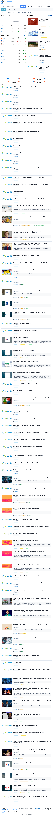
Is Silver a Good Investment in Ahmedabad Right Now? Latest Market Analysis (30, 177)
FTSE (4, 38)
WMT (42, 225)
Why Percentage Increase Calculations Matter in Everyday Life (26, 575)
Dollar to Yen (13, 81)
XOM (24, 213)
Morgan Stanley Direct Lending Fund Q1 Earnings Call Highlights (27, 372)
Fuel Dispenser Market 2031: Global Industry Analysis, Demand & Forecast (29, 383)
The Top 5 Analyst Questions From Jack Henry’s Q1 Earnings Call (26, 540)
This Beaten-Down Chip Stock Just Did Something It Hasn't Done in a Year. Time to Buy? (32, 678)
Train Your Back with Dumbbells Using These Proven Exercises (26, 131)
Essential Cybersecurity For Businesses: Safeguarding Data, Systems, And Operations (31, 669)
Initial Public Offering (22, 405)
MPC (26, 769)
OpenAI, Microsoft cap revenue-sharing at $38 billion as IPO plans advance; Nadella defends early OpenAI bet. (32, 402)
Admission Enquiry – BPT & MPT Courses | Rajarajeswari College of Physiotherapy (30, 184)
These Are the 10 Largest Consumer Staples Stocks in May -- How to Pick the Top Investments (30, 217)
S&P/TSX (4, 44)
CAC (4, 40)
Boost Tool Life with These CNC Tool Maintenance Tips (25, 330)
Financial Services (3, 54)
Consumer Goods (3, 51)
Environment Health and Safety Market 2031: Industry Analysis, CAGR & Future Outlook (31, 262)
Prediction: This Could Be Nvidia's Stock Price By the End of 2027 (44, 43)
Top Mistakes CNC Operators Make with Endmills (24, 390)
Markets (3, 9)
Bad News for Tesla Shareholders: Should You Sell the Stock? (44, 19)
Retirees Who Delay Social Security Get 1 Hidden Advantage (44, 31)
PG (39, 225)
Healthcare (2, 56)
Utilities (2, 62)
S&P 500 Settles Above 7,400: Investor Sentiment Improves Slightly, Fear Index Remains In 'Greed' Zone (32, 625)
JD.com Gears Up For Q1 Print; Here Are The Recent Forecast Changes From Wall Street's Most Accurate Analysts (31, 599)
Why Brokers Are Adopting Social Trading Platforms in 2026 (26, 462)
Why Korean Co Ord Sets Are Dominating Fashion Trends (25, 725)
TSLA (49, 26)
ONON (21, 484)
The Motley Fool (42, 35)
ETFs (14, 9)
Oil (1, 31)
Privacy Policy (34, 810)
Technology (3, 59)
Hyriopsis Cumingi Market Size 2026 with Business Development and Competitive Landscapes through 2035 (30, 797)
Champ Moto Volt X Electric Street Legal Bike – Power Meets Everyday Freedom (30, 582)
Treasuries (29, 12)
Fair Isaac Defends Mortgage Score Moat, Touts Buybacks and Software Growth (30, 312)
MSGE (27, 297)
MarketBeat (16, 297)
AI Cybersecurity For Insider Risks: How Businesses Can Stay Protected (28, 732)
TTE (22, 213)
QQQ (2, 28)
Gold (2, 29)
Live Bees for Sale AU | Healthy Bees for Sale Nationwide (44, 67)
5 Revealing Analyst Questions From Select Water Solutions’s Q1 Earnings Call (29, 495)
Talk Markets (42, 62)
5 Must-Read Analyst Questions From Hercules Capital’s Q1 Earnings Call (28, 551)
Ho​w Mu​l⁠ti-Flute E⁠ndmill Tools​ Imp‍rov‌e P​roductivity (24, 115)
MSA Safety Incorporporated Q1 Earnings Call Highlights (25, 361)
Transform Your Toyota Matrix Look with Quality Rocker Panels (26, 255)
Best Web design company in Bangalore (22, 411)
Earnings (22, 297)
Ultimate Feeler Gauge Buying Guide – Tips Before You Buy (26, 519)
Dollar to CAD (39, 81)
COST (34, 225)
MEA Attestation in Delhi (18, 138)
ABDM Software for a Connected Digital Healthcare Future (25, 533)
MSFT (29, 405)
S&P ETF (2, 26)
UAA (23, 644)
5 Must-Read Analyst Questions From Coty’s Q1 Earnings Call (26, 564)
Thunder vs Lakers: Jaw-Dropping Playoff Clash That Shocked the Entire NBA (29, 122)
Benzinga (16, 277)
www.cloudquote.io (37, 808)
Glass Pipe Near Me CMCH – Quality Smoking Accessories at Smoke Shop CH (30, 101)
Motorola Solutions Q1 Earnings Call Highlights (23, 301)
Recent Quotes (31, 6)
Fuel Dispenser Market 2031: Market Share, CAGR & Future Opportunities (29, 439)
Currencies (18, 12)
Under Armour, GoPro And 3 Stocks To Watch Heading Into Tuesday (27, 637)
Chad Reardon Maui (17, 145)
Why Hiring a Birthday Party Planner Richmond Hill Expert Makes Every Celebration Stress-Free (32, 590)
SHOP (22, 651)
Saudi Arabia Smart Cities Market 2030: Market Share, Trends (26, 655)
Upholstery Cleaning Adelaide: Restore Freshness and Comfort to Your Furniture (45, 57)
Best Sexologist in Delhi (18, 191)
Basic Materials (3, 50)
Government (21, 619)
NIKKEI (4, 41)
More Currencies (48, 75)
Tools (19, 9)
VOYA (30, 515)
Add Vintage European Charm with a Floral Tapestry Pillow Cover (27, 418)
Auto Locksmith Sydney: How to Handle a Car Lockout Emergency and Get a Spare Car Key (31, 168)
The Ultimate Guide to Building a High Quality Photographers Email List (28, 108)
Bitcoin (2, 32)
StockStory (16, 502)
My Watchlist (40, 6)
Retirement (24, 515)
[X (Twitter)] (43, 810)
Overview (9, 12)
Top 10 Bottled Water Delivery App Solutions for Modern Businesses (28, 446)
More (24, 35)
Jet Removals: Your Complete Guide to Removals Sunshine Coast (27, 425)
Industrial (2, 57)
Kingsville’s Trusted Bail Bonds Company (22, 323)
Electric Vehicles (43, 26)
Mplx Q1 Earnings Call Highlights (20, 337)
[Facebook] (45, 810)
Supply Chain (28, 225)
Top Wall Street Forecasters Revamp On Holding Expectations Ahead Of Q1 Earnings (31, 477)
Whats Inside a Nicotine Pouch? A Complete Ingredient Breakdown (27, 160)
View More (49, 15)
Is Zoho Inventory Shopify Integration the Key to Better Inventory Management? (30, 648)
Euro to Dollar (14, 78)
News (13, 12)
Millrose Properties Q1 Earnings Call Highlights (23, 350)
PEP (37, 225)
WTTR (29, 502)
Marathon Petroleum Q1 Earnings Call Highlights (23, 762)
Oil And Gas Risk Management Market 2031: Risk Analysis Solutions (28, 455)
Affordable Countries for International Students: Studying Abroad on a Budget (29, 488)
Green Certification (17, 662)
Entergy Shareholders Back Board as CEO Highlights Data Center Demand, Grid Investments (29, 774)
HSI (3, 43)
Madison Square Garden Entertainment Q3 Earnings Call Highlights (27, 290)
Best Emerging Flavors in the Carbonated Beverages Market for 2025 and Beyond (30, 198)
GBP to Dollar (39, 78)
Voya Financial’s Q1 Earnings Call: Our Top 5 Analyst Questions (26, 508)
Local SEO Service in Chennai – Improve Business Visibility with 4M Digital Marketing (31, 432)
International (23, 12)
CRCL (21, 721)
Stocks (9, 9)
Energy (2, 53)
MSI (26, 308)
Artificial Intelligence (44, 49)
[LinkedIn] (48, 810)
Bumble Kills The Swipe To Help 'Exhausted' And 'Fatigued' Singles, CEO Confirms (30, 269)
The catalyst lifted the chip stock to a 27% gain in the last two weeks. (25, 682)
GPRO (21, 644)
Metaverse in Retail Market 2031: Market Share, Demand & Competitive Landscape (31, 526)
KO (36, 225)
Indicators (48, 6)
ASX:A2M (22, 284)
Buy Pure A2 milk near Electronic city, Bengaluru (23, 280)
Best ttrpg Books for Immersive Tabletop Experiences (24, 469)
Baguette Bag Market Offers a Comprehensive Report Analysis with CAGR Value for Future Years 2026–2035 (32, 742)
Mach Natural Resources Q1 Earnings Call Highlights (24, 785)
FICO (29, 319)
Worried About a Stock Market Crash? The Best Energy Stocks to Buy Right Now (30, 205)
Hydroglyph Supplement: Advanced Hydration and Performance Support (28, 152)
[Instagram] (50, 810)
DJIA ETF (2, 25)
